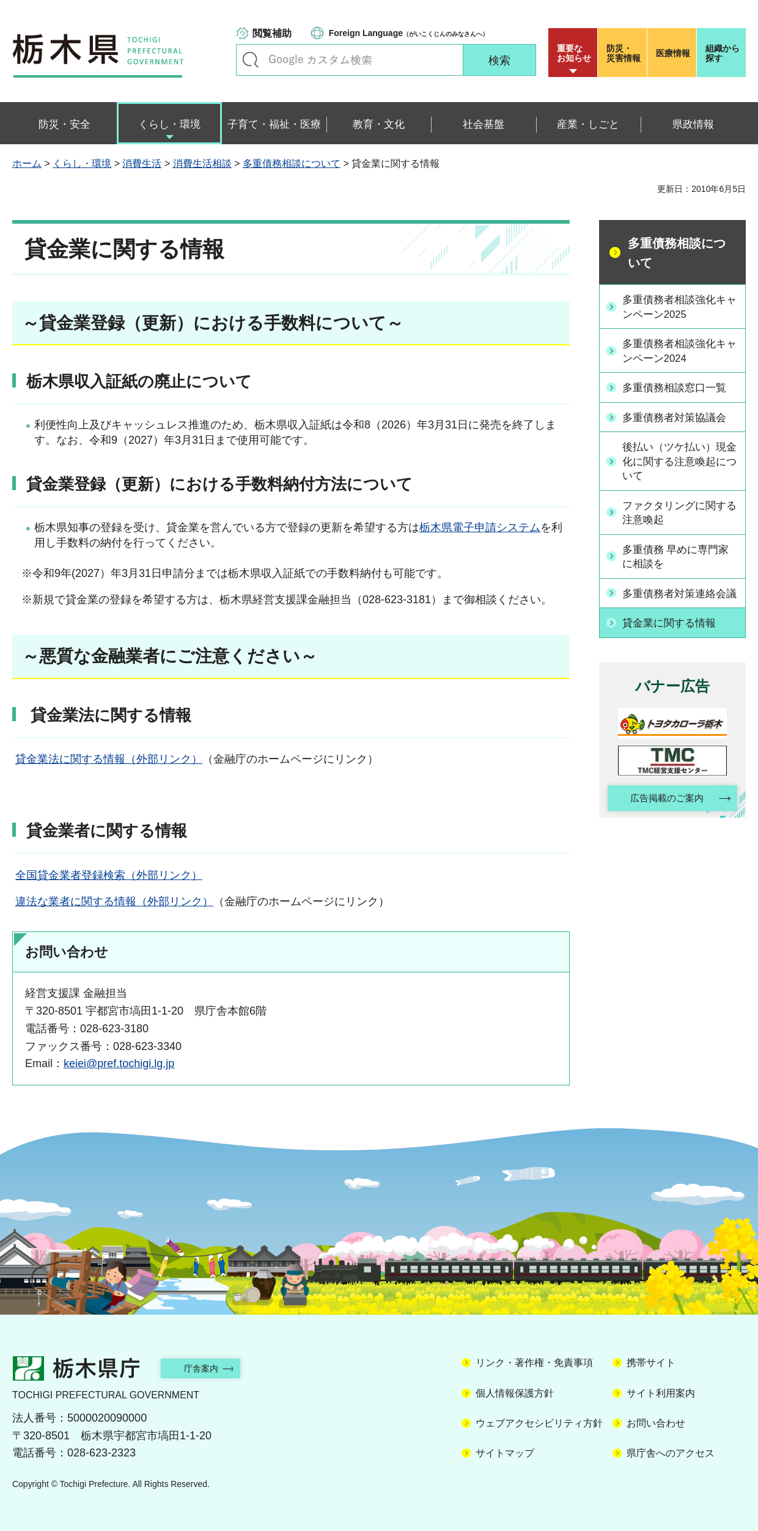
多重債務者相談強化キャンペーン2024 (679, 351)
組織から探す (722, 53)
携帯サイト (651, 1362)
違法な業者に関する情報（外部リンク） (114, 901)
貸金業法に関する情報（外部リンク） (108, 759)
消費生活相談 (202, 163)
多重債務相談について (291, 163)
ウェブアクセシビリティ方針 (539, 1423)
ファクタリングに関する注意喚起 (679, 512)
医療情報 (673, 53)
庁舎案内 (210, 1368)
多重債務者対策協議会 (679, 416)
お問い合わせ (656, 1423)
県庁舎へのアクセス (671, 1453)
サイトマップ (505, 1453)
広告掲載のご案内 (662, 814)
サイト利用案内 (661, 1393)
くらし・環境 (82, 163)
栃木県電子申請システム (479, 527)
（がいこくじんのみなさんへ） (408, 33)
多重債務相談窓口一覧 (679, 387)
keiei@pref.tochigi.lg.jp (119, 1063)
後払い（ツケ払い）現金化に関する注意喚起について (679, 460)
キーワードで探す (251, 60)
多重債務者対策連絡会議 (679, 601)
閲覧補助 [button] (272, 33)
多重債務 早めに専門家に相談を (680, 556)
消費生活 (141, 163)
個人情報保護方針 (515, 1393)
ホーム (27, 163)
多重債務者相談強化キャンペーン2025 (679, 306)
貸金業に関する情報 (673, 637)
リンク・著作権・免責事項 (534, 1362)
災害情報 (625, 53)
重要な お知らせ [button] (574, 53)
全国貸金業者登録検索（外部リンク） (108, 875)
